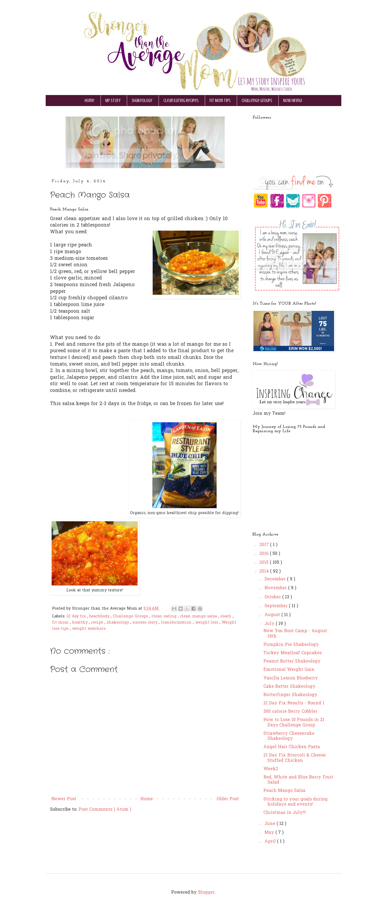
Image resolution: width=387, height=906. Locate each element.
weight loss (207, 622)
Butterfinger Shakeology (290, 695)
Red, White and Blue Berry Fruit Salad (298, 780)
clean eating (165, 616)
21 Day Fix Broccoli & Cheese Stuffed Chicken (294, 758)
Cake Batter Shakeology (289, 686)
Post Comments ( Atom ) (104, 809)
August (272, 615)
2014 (264, 571)
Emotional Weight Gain (288, 670)
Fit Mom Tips (220, 100)
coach (226, 616)
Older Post (228, 799)
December (275, 579)
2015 (264, 562)
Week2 (270, 769)
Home (89, 100)
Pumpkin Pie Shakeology (291, 645)
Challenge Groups (257, 100)
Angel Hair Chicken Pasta (291, 747)
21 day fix (77, 616)
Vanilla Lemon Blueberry (290, 678)
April (270, 841)
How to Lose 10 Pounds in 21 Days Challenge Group (293, 722)
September (276, 606)
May (269, 832)
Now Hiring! (292, 100)
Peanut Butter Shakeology (292, 661)
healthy (80, 622)
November (276, 588)
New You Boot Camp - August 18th (295, 633)
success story (145, 622)
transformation (177, 622)
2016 (264, 554)
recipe (98, 622)
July (270, 624)
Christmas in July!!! (284, 813)
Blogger (206, 892)
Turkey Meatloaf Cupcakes (292, 653)
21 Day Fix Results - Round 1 (293, 703)
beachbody (100, 616)
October (273, 597)
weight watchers (89, 629)
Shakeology (142, 100)
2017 (264, 545)
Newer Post (63, 799)
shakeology (118, 622)
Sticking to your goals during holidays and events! (295, 802)
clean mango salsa (199, 616)
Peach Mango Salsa (284, 791)
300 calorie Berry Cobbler (290, 711)
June (270, 824)
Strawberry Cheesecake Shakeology (288, 736)
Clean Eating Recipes (181, 100)
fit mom (61, 622)
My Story (113, 100)
